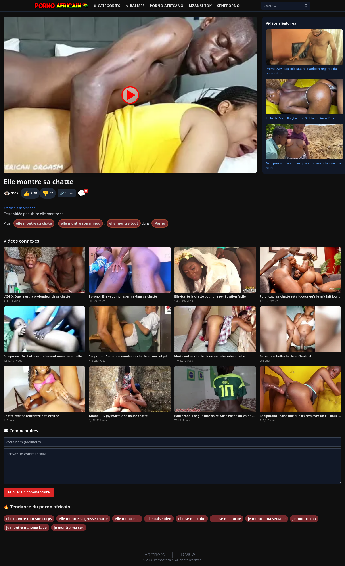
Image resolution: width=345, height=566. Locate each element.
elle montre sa (127, 518)
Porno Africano (166, 5)
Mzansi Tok (200, 5)
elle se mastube (191, 518)
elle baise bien (159, 518)
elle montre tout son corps (29, 518)
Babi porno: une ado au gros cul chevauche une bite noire (303, 165)
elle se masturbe (226, 518)
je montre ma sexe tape (26, 527)
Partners (155, 554)
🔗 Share (66, 193)
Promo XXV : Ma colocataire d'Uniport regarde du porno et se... (301, 71)
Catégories (106, 5)
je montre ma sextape (267, 518)
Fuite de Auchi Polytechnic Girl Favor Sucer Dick (300, 118)
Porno (160, 223)
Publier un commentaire (29, 492)
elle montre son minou (80, 223)
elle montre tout (123, 223)
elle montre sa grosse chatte (83, 518)
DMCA (187, 554)
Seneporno (228, 5)
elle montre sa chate (34, 223)
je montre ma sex (69, 527)
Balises (134, 5)
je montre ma (304, 518)
